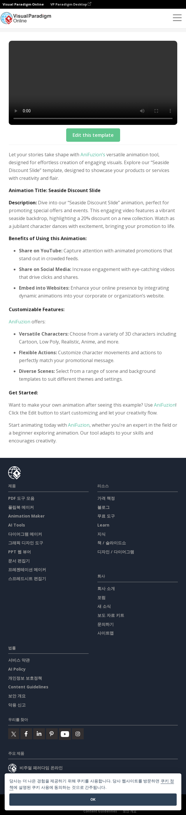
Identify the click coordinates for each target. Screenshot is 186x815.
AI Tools (16, 525)
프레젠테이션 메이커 (27, 569)
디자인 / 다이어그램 (115, 551)
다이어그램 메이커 (25, 534)
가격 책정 (106, 498)
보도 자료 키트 (110, 615)
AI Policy (17, 669)
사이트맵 (105, 633)
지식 (101, 534)
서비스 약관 (19, 660)
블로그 (103, 507)
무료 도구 (106, 516)
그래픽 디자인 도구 (25, 542)
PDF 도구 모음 (21, 498)
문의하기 (105, 624)
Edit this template (93, 135)
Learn (103, 525)
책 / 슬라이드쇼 (111, 542)
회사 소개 (106, 588)
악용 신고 (17, 705)
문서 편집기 (19, 561)
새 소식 (104, 606)
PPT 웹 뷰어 (19, 551)
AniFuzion (19, 321)
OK (92, 799)
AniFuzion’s (92, 154)
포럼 (101, 597)
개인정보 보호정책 (25, 678)
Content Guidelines (28, 687)
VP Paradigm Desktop (70, 4)
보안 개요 (17, 696)
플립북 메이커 (21, 507)
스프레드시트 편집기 (27, 578)
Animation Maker (26, 516)
